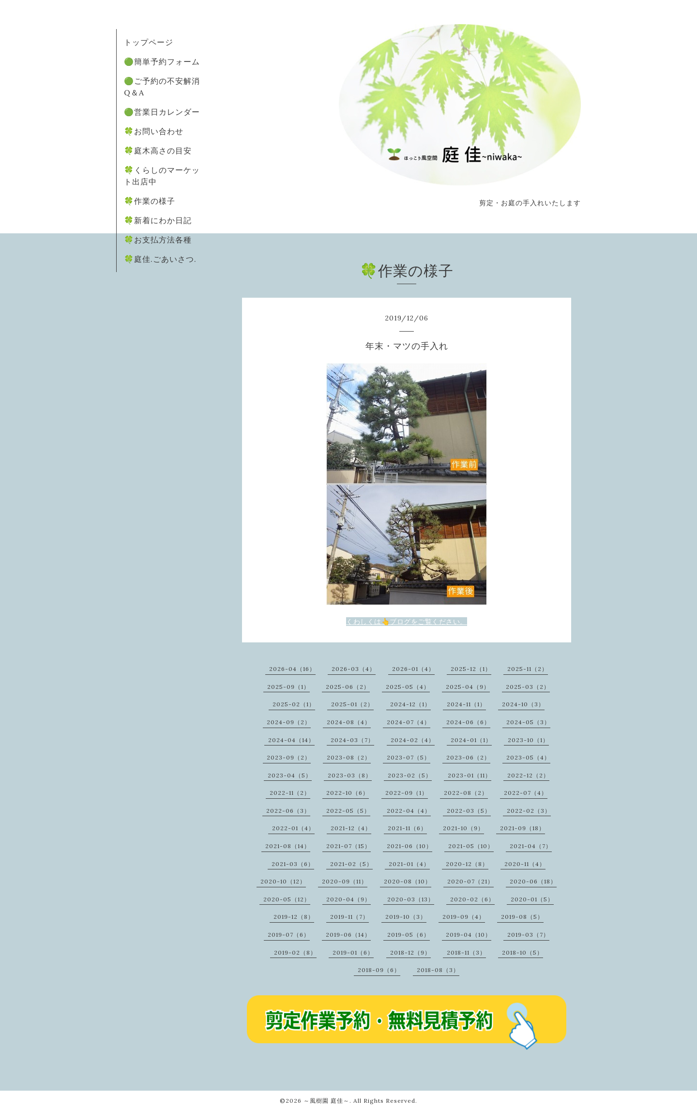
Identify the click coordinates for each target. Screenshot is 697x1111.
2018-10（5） (522, 952)
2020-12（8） (467, 863)
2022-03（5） (469, 810)
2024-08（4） (349, 722)
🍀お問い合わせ (153, 131)
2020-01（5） (532, 899)
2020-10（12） (283, 881)
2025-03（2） (528, 686)
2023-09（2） (289, 757)
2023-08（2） (349, 757)
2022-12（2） (528, 775)
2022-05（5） (348, 810)
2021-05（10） (471, 846)
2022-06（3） (288, 810)
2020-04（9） (348, 899)
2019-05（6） (408, 934)
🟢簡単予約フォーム (162, 61)
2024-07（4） (408, 722)
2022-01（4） (293, 828)
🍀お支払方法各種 (158, 239)
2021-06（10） (409, 846)
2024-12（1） (410, 704)
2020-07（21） (470, 881)
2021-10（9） (463, 828)
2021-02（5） (351, 863)
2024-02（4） (413, 740)
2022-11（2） (290, 792)
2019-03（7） (528, 934)
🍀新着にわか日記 (158, 220)
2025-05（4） (408, 686)
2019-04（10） (468, 934)
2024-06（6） (468, 722)
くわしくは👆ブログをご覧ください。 (406, 621)
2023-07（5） (408, 757)
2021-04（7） (531, 846)
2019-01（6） (353, 952)
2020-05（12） (286, 899)
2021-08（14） (287, 846)
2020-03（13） (410, 899)
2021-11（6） (407, 828)
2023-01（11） (469, 775)
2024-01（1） (471, 740)
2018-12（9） (410, 952)
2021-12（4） (351, 828)
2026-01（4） (413, 668)
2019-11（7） (349, 916)
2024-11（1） (466, 704)
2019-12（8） (293, 916)
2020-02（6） (472, 899)
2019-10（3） (405, 916)
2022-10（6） (347, 792)
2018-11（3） (466, 952)
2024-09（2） (289, 722)
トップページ (148, 42)
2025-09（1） (288, 686)
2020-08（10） (407, 881)
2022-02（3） (529, 810)
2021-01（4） (409, 863)
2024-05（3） (528, 722)
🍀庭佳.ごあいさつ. (160, 259)
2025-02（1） (294, 704)
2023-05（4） (528, 757)
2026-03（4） (354, 668)
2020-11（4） (524, 863)
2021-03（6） (293, 863)
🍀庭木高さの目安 (158, 150)
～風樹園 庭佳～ (326, 1100)
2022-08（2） (466, 792)
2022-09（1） (406, 792)
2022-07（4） (525, 792)
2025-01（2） (352, 704)
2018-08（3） (438, 970)
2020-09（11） (344, 881)
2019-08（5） (522, 916)
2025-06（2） (348, 686)
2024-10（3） (523, 704)
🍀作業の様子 (149, 201)
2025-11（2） (527, 668)
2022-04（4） (409, 810)
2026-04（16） (292, 668)
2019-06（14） (348, 934)
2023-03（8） (350, 775)
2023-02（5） (410, 775)
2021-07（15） (348, 846)
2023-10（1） (528, 740)
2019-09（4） (463, 916)
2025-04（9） (468, 686)
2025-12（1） (471, 668)
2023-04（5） (290, 775)
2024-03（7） (352, 740)
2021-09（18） (522, 828)
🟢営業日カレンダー (162, 112)
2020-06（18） (533, 881)
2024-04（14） (291, 740)
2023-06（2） (468, 757)
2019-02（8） (295, 952)
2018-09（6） (379, 970)
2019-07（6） (289, 934)
